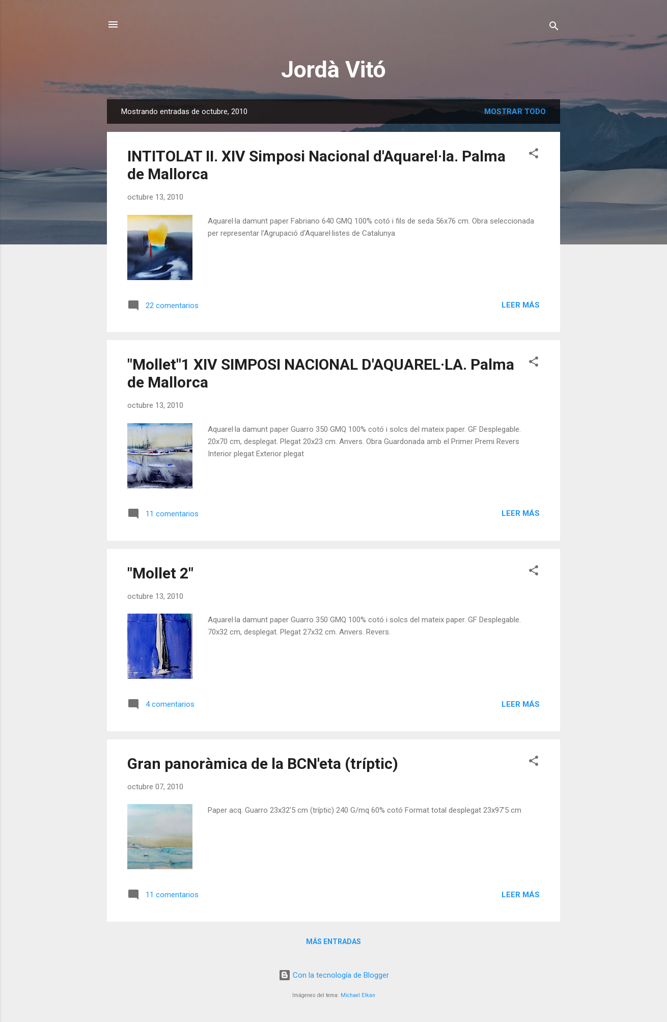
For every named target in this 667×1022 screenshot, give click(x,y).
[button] (533, 155)
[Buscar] (554, 27)
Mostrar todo (515, 111)
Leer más (521, 305)
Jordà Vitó (333, 69)
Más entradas (333, 941)
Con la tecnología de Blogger (334, 975)
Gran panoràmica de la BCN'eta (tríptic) (262, 763)
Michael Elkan (358, 995)
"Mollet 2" (160, 573)
